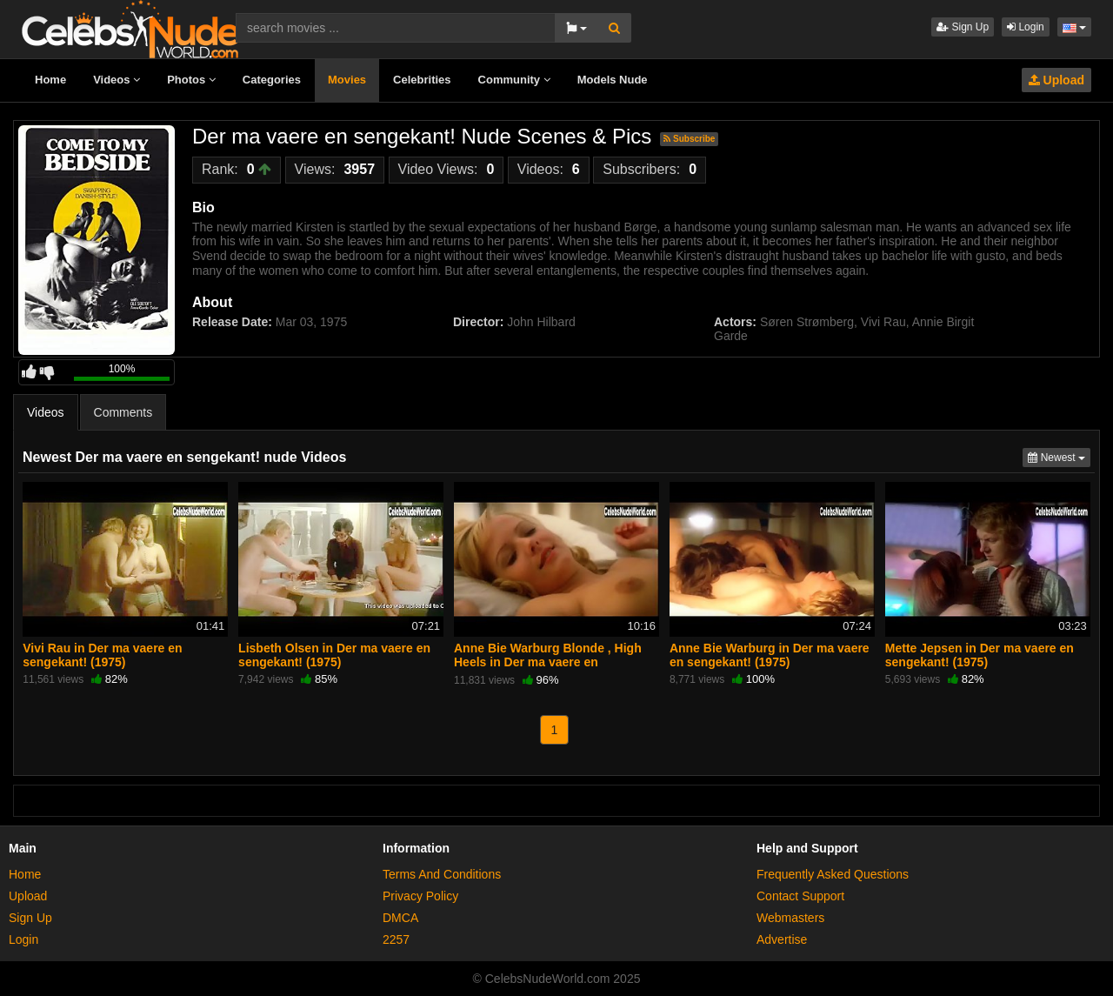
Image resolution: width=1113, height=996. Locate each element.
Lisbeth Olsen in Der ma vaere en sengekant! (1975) (334, 655)
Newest (1059, 456)
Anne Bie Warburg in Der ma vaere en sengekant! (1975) (770, 655)
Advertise (781, 939)
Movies (347, 79)
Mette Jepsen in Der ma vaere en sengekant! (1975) (979, 655)
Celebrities (421, 79)
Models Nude (612, 79)
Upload (1056, 80)
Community (514, 79)
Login (1025, 27)
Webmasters (790, 918)
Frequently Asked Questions (832, 874)
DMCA (400, 918)
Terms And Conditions (442, 874)
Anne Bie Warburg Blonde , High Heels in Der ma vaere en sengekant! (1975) (548, 662)
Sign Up (962, 27)
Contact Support (800, 896)
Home (50, 79)
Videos (116, 79)
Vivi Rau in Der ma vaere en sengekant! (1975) (102, 655)
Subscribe (689, 139)
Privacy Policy (420, 896)
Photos (191, 79)
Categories (272, 79)
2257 (396, 939)
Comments (123, 412)
